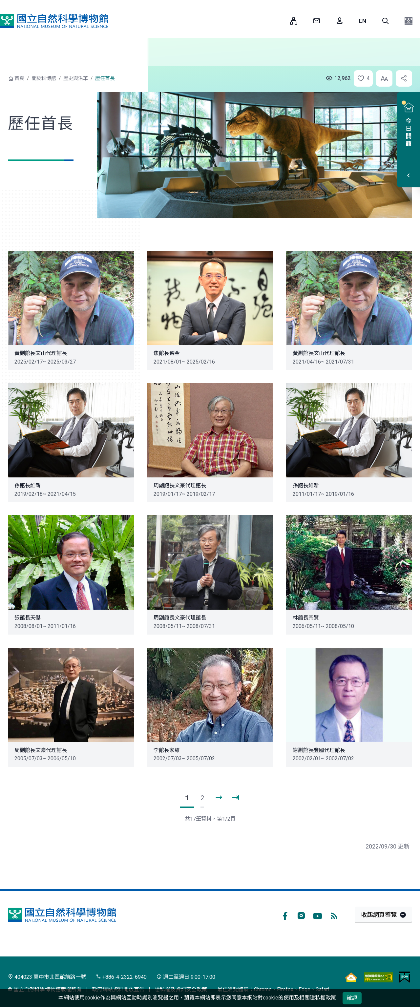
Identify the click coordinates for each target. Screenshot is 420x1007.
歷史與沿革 (75, 78)
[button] (385, 21)
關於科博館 (44, 78)
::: (280, 20)
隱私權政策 (323, 998)
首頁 (19, 78)
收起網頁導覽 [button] (379, 914)
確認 (352, 998)
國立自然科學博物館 (54, 21)
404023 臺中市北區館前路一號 (47, 977)
